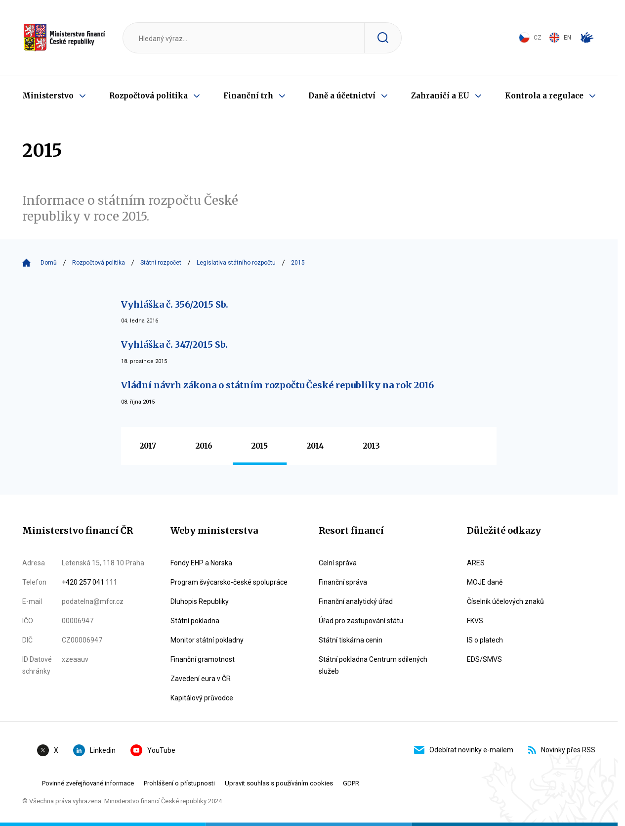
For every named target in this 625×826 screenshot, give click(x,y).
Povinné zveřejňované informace (88, 783)
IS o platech (485, 640)
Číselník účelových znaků (505, 601)
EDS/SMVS (484, 659)
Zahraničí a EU (440, 95)
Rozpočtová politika (148, 95)
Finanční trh (248, 95)
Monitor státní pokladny (207, 640)
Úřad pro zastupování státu (361, 621)
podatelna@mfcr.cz (93, 601)
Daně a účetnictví (341, 95)
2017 (148, 446)
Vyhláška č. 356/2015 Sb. (174, 304)
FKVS (475, 621)
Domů (49, 263)
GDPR (351, 783)
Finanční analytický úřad (356, 601)
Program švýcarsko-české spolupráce (229, 582)
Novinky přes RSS (561, 750)
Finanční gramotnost (202, 659)
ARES (476, 563)
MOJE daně (484, 582)
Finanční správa (343, 582)
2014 (315, 446)
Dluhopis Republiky (199, 601)
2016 (204, 446)
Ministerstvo (48, 95)
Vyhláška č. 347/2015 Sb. (174, 344)
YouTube (152, 750)
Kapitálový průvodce (201, 698)
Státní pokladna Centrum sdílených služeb (373, 665)
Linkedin (94, 750)
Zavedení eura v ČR (200, 679)
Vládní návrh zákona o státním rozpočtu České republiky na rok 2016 (277, 385)
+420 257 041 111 (90, 582)
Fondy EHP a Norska (201, 563)
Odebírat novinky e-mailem (463, 750)
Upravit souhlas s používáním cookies (279, 783)
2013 (371, 446)
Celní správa (338, 563)
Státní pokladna (194, 621)
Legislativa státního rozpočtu (236, 262)
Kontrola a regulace (544, 95)
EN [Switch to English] (560, 37)
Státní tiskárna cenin (350, 640)
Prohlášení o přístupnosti (179, 783)
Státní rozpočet (160, 262)
